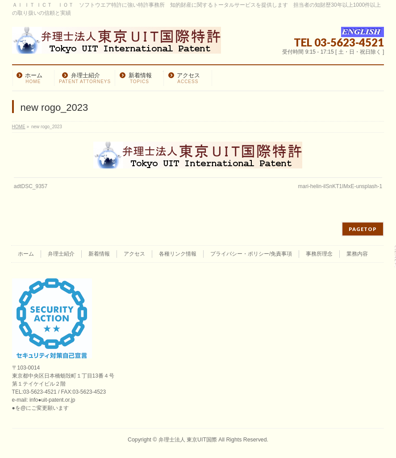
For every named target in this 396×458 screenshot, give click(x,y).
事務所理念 (319, 254)
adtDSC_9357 (30, 186)
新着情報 (99, 254)
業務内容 (357, 254)
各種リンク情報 (177, 254)
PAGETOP (363, 229)
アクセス (134, 254)
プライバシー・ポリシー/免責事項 (251, 254)
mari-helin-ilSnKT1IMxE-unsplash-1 (340, 186)
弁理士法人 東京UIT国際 (187, 440)
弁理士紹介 (61, 254)
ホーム (26, 254)
